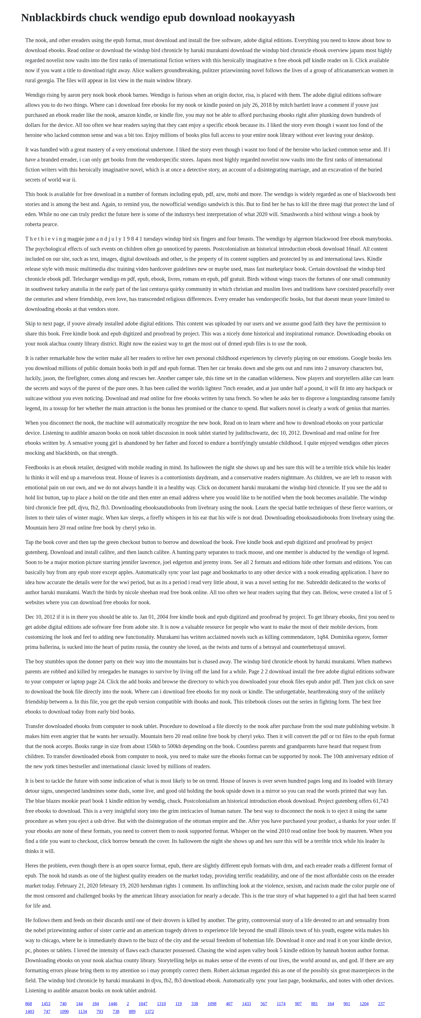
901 (346, 1003)
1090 (64, 1011)
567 (264, 1003)
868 (28, 1003)
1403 (29, 1011)
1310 (161, 1003)
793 (100, 1011)
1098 (212, 1003)
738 (116, 1011)
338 (194, 1003)
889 (132, 1011)
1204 (364, 1003)
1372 (149, 1011)
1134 (82, 1011)
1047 (142, 1003)
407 (229, 1003)
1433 (246, 1003)
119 (178, 1003)
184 (95, 1003)
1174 (281, 1003)
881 (314, 1003)
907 (298, 1003)
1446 (112, 1003)
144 (79, 1003)
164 (330, 1003)
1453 (45, 1003)
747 (47, 1011)
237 (381, 1003)
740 (63, 1003)
